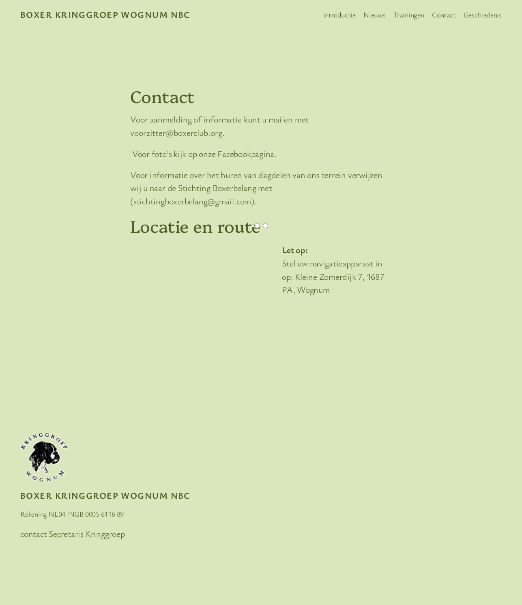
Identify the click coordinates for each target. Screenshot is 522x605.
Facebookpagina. (246, 153)
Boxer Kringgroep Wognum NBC (105, 14)
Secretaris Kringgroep (87, 533)
